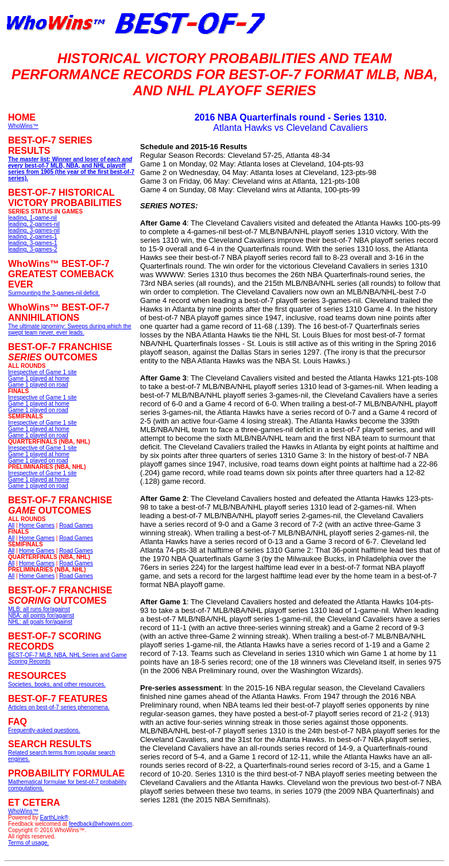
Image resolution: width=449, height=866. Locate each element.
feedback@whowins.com (101, 824)
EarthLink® (54, 817)
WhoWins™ (23, 811)
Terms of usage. (28, 843)
